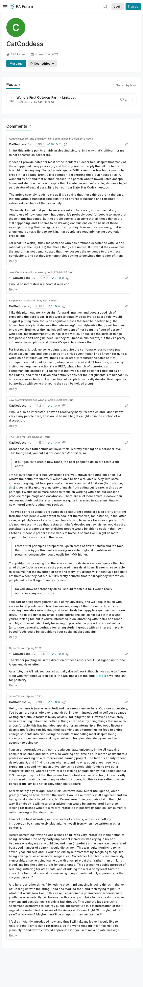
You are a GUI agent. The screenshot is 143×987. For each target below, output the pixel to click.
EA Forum (22, 6)
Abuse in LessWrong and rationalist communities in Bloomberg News (51, 138)
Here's (101, 675)
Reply (13, 261)
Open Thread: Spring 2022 (25, 648)
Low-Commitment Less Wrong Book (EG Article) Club (41, 272)
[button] (50, 144)
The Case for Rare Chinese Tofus (29, 436)
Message (16, 63)
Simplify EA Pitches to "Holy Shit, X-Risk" (33, 300)
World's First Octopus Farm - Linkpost (46, 97)
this (11, 487)
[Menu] (5, 6)
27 (124, 99)
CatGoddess (24, 102)
